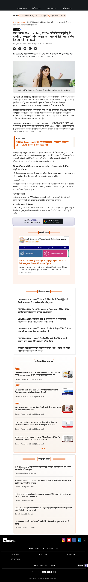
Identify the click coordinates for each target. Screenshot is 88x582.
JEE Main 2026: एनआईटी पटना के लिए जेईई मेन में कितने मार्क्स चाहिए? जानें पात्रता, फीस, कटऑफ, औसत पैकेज (42, 320)
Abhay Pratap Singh (25, 272)
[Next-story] (44, 249)
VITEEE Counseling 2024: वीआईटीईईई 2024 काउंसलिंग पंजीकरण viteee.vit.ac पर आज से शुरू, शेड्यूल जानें (42, 143)
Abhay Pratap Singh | (20, 44)
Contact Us (39, 548)
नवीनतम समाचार (22, 8)
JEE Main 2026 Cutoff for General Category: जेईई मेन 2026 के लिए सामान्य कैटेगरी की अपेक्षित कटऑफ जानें (43, 310)
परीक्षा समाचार (52, 8)
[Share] (14, 48)
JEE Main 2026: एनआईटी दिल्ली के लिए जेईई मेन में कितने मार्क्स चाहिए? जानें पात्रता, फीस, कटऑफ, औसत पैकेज (42, 339)
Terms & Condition (49, 565)
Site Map (49, 548)
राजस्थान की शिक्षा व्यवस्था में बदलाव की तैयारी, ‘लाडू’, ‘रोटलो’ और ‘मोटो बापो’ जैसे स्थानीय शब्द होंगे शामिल (44, 349)
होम (14, 22)
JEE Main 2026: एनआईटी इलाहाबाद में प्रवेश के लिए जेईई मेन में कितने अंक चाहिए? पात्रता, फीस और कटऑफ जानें (44, 330)
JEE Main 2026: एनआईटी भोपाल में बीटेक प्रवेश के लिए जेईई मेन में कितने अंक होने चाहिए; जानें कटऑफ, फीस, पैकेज (43, 301)
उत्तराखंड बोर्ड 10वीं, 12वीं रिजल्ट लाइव (33, 16)
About (31, 548)
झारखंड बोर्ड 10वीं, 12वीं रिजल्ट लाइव (64, 16)
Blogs (57, 548)
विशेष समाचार (36, 8)
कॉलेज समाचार (67, 8)
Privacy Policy (37, 565)
